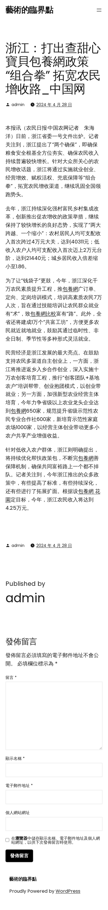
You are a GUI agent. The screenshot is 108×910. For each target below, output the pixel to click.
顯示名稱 (15, 758)
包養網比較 (43, 313)
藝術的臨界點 (29, 10)
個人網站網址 (17, 812)
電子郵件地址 (19, 785)
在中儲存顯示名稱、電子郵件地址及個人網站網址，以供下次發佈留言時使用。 (55, 840)
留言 (11, 677)
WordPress (68, 891)
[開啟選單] (99, 10)
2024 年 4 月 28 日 (54, 104)
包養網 (70, 288)
